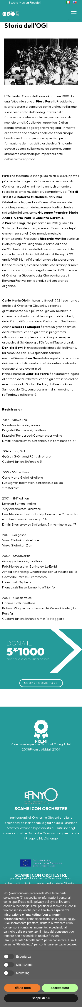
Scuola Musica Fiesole (24, 2)
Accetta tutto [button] (59, 988)
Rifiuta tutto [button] (22, 988)
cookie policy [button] (66, 919)
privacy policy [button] (43, 901)
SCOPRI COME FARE (41, 683)
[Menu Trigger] (74, 14)
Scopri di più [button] (41, 998)
